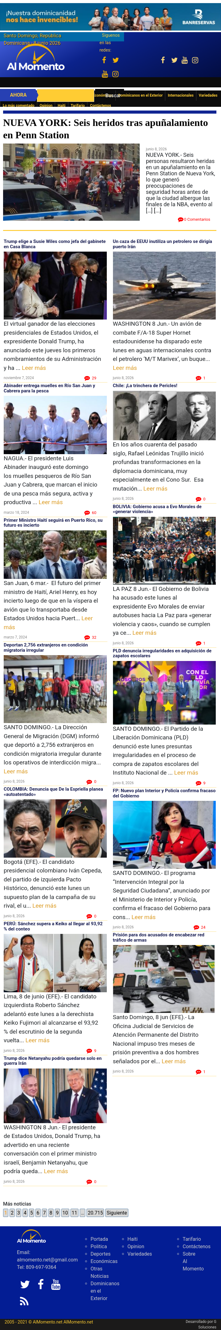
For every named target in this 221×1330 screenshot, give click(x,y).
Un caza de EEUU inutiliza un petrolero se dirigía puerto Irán (162, 244)
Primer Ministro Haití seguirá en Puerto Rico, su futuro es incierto (53, 522)
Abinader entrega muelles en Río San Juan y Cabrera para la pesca (49, 388)
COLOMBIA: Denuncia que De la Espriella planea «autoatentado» (53, 791)
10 (65, 1213)
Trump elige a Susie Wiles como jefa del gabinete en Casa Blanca (55, 244)
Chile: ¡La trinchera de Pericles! (145, 385)
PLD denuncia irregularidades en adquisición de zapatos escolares (162, 653)
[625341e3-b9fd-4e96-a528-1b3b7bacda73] (110, 17)
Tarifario (78, 105)
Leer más (34, 367)
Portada (99, 1239)
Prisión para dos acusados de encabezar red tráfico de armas (159, 937)
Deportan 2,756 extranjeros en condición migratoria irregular (46, 647)
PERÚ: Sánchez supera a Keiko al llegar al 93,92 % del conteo (53, 926)
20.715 (95, 1213)
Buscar (113, 95)
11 (74, 1213)
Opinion (46, 105)
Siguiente (116, 1213)
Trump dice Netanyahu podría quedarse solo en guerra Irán (53, 1061)
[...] (157, 210)
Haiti (61, 105)
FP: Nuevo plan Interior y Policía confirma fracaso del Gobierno (164, 793)
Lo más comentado (18, 105)
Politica (98, 1246)
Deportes (100, 1254)
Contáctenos (100, 105)
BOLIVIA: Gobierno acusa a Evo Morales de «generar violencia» (157, 509)
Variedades (139, 1254)
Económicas (104, 1261)
